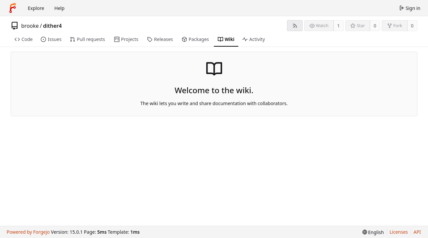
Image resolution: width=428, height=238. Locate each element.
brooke (30, 25)
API (417, 232)
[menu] (373, 232)
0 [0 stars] (375, 25)
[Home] (12, 8)
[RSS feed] (295, 25)
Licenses (399, 232)
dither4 (52, 25)
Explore (36, 8)
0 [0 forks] (412, 25)
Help (59, 8)
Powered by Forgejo (28, 232)
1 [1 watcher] (338, 25)
